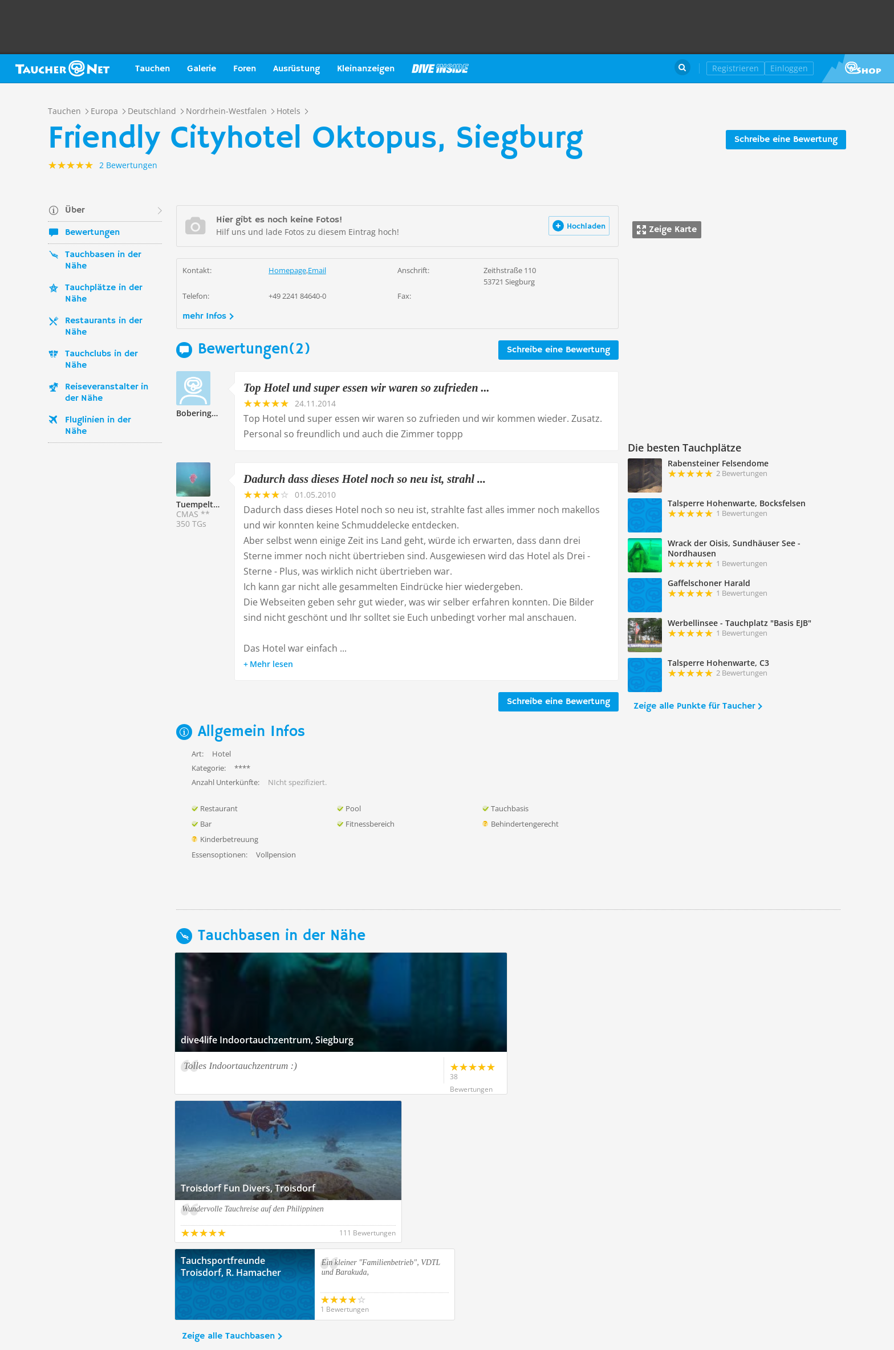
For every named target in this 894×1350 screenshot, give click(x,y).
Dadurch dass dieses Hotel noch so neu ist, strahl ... (364, 479)
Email (317, 270)
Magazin (440, 68)
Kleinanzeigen (366, 69)
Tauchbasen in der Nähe (103, 260)
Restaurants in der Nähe (103, 326)
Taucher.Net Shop (858, 68)
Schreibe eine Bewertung (786, 139)
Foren (244, 69)
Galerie (201, 69)
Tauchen (152, 69)
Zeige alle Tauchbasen (228, 1188)
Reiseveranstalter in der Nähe (106, 392)
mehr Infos (204, 316)
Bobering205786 (207, 413)
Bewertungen (92, 232)
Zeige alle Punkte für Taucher (694, 706)
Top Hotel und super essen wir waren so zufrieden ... (366, 387)
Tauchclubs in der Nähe (101, 359)
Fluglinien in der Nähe (98, 425)
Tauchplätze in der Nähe (103, 293)
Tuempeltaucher (208, 504)
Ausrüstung (296, 69)
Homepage (287, 270)
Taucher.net (62, 68)
